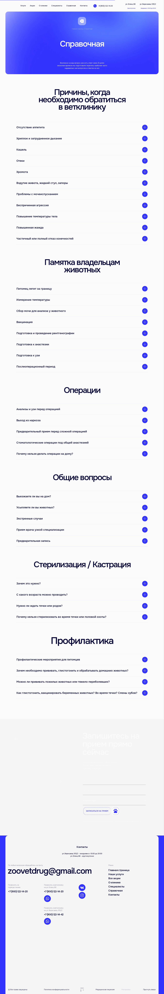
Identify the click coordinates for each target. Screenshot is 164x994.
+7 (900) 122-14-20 (18, 891)
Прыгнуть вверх (149, 989)
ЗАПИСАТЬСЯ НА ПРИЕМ (97, 811)
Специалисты (116, 886)
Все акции (114, 878)
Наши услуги (116, 874)
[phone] (114, 790)
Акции (32, 6)
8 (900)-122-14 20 (106, 6)
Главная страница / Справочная (82, 29)
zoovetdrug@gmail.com (49, 871)
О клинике (114, 882)
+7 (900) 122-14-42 (53, 914)
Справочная (115, 890)
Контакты (113, 894)
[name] (114, 780)
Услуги (23, 6)
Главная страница (118, 870)
